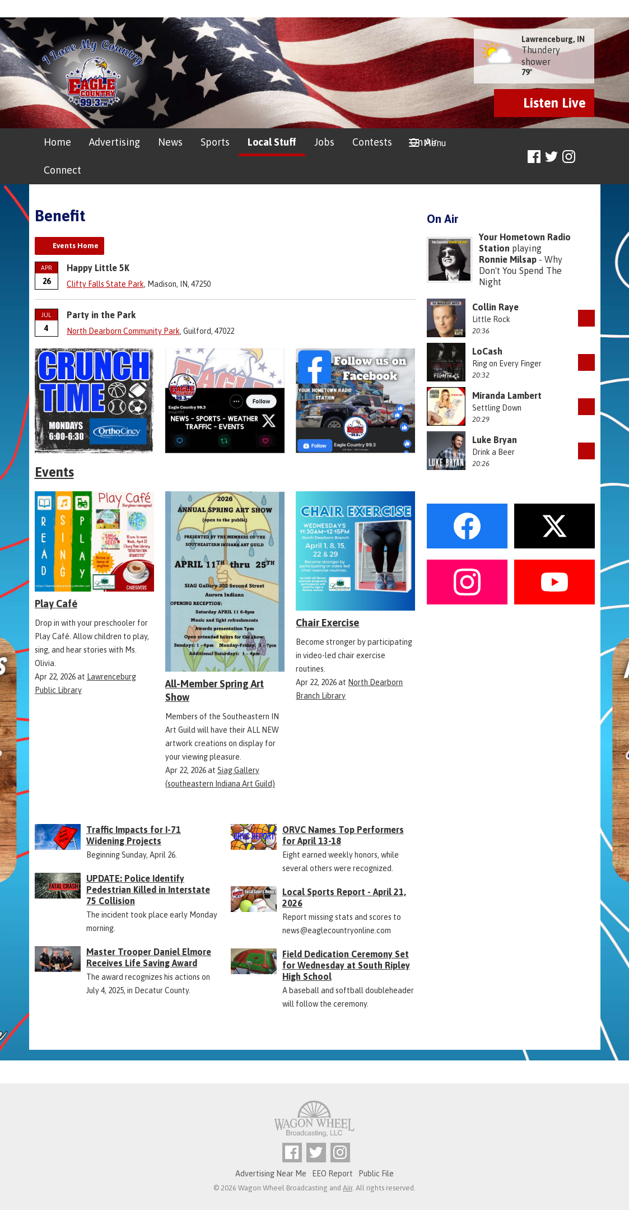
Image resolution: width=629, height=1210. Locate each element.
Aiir (347, 1188)
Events (54, 472)
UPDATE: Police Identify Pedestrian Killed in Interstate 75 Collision (148, 889)
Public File (376, 1173)
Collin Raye (495, 307)
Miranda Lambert (507, 395)
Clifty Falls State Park (105, 284)
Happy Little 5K (98, 268)
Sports (215, 142)
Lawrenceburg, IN (553, 39)
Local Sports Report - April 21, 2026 (344, 897)
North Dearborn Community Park (123, 331)
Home (57, 142)
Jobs (324, 142)
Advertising (114, 142)
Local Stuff (272, 142)
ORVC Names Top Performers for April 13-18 (343, 835)
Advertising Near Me (270, 1173)
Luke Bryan (494, 440)
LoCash (487, 351)
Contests (372, 142)
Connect (62, 170)
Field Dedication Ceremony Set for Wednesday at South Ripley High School (346, 965)
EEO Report (332, 1173)
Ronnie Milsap (508, 259)
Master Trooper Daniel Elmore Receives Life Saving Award (148, 957)
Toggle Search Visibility (588, 157)
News (170, 142)
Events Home (76, 245)
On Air (423, 142)
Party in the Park (101, 315)
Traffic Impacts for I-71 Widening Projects (133, 835)
